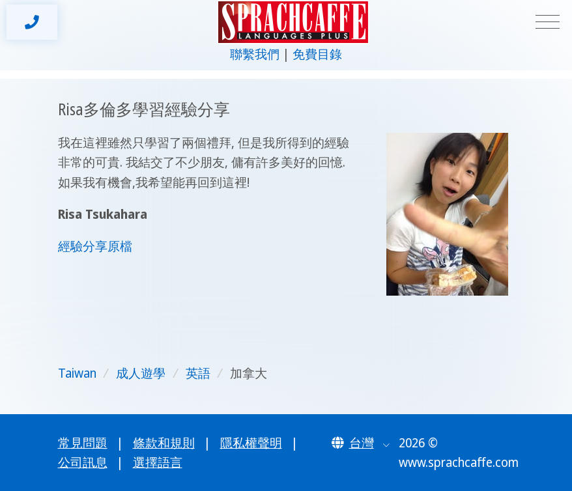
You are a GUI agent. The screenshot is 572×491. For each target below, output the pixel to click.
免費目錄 (317, 54)
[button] (361, 442)
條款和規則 (164, 442)
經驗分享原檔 (95, 246)
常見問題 (82, 442)
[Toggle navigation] (547, 22)
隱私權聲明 (251, 442)
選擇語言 (157, 462)
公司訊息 (82, 462)
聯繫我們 (254, 54)
